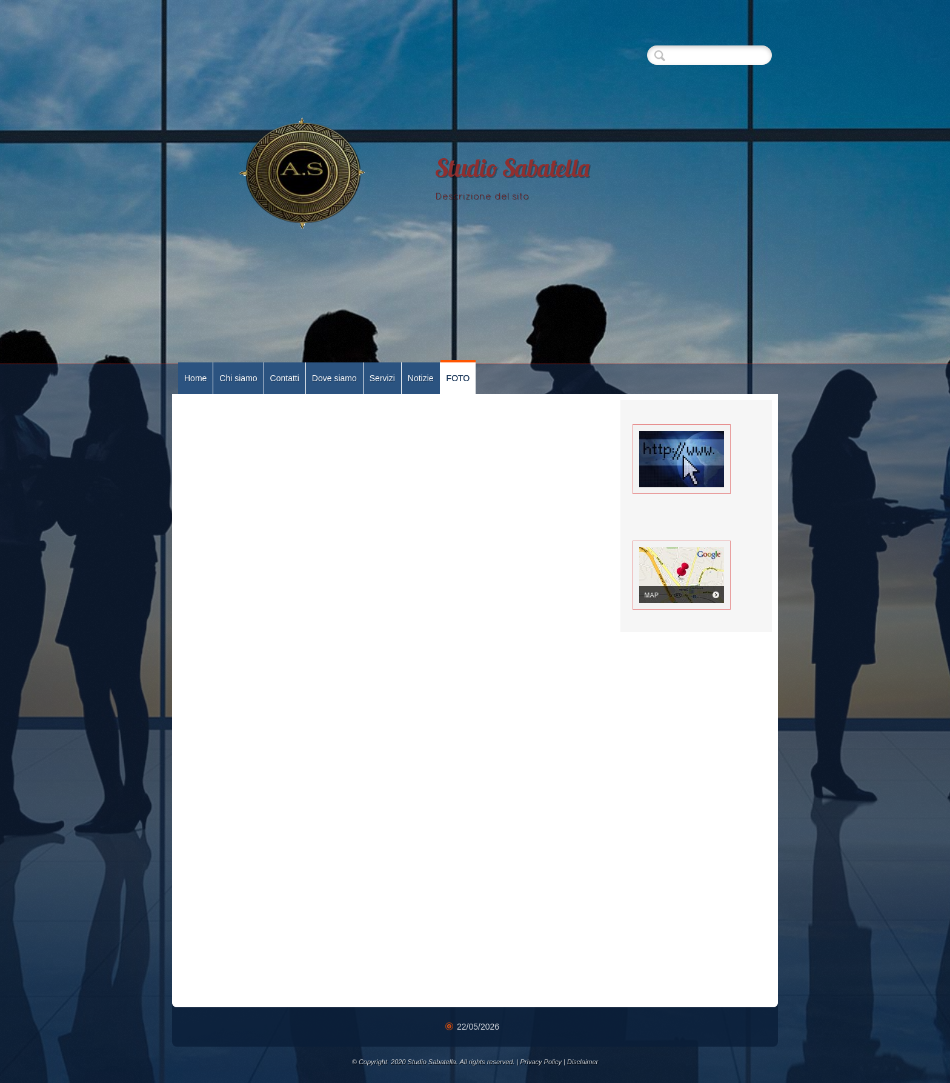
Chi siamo (238, 378)
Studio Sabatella (512, 171)
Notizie (421, 378)
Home (195, 378)
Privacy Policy (540, 1061)
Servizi (382, 378)
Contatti (284, 378)
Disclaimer (582, 1061)
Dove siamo (334, 378)
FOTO (458, 378)
